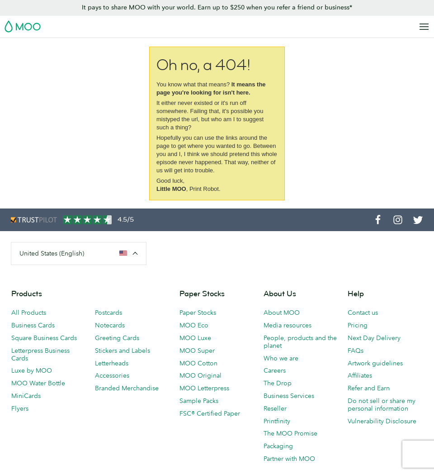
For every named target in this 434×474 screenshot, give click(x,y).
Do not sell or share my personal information (381, 404)
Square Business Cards (44, 338)
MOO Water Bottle (38, 383)
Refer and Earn (369, 388)
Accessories (112, 375)
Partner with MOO (289, 459)
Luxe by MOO (31, 370)
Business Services (289, 396)
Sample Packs (198, 401)
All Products (28, 312)
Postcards (108, 312)
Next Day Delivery (374, 338)
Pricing (358, 325)
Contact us (363, 312)
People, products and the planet (300, 342)
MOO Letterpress (204, 388)
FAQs (355, 350)
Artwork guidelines (375, 363)
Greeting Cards (117, 338)
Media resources (287, 325)
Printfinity (277, 421)
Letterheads (111, 363)
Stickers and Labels (122, 350)
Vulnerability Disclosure (382, 421)
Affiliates (360, 375)
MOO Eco (193, 325)
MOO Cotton (198, 363)
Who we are (281, 358)
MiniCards (26, 396)
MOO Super (197, 350)
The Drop (278, 383)
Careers (275, 370)
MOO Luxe (195, 338)
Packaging (278, 446)
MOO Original (200, 375)
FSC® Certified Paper (209, 413)
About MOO (282, 312)
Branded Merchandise (127, 388)
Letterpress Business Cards (40, 354)
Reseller (275, 408)
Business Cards (33, 325)
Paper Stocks (197, 312)
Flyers (19, 408)
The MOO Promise (290, 433)
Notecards (110, 325)
